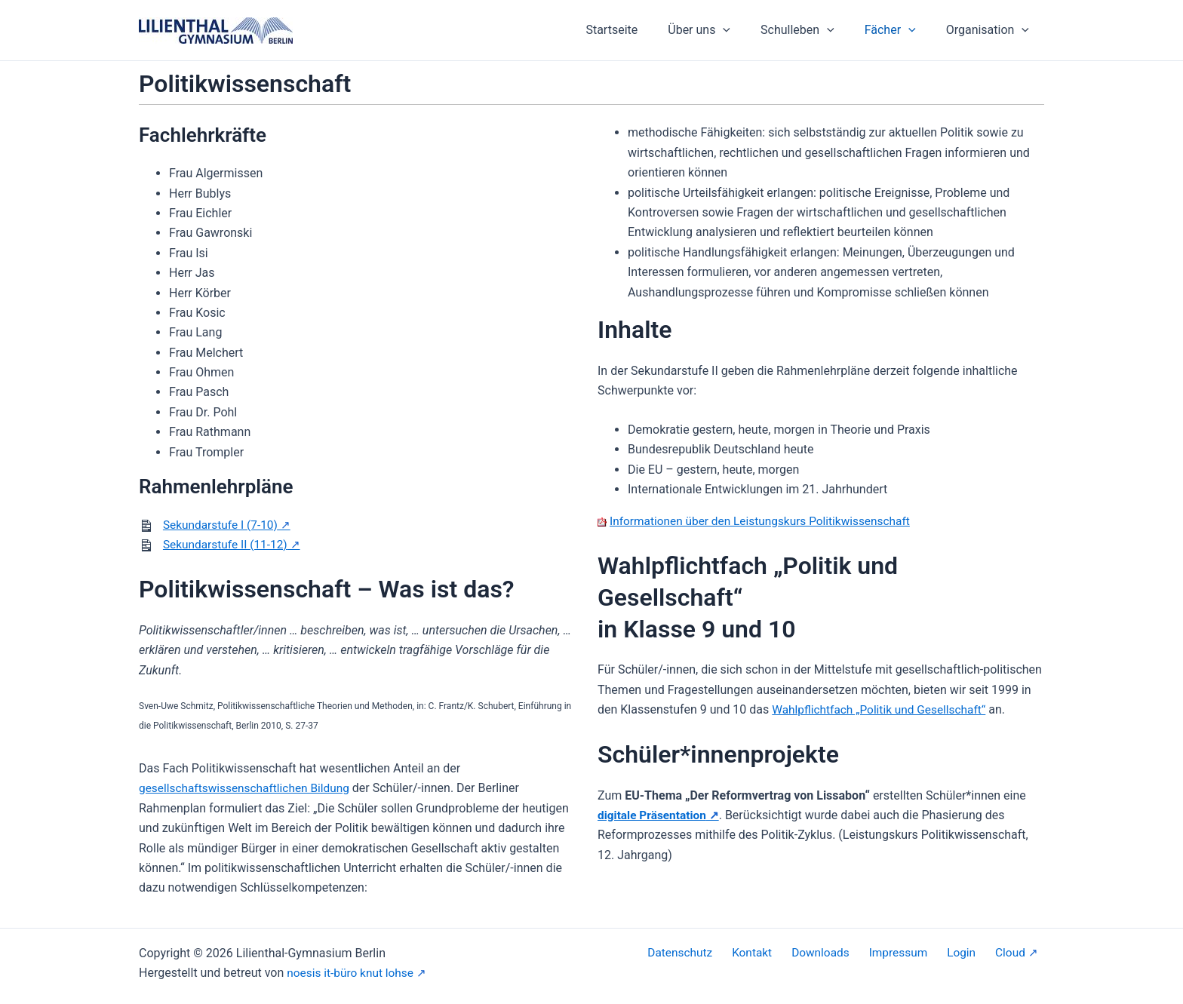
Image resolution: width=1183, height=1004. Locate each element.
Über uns (720, 30)
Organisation (990, 30)
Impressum (916, 953)
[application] (743, 30)
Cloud (1015, 953)
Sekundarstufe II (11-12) (227, 544)
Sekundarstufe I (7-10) (222, 524)
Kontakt (780, 953)
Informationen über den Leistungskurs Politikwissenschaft (765, 521)
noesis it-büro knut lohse (352, 973)
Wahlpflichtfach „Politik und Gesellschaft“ (883, 709)
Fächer (899, 30)
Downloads (843, 953)
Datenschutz (714, 953)
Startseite (639, 30)
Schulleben (813, 30)
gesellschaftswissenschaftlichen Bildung (248, 788)
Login (973, 953)
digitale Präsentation (654, 815)
